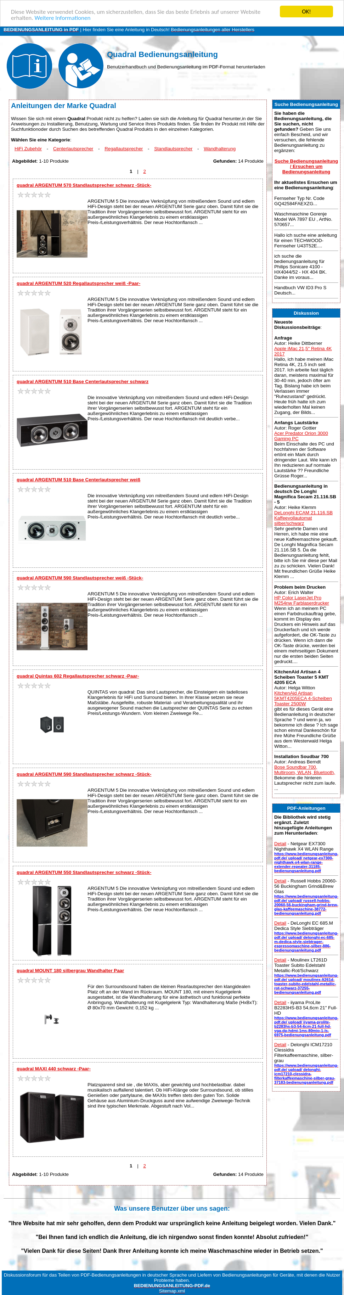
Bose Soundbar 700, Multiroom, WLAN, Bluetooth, (304, 769)
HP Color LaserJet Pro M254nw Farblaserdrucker (301, 600)
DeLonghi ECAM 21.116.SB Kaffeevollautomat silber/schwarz (303, 518)
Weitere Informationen (62, 18)
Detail (280, 843)
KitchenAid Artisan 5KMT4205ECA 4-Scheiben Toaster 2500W (303, 698)
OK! (306, 11)
